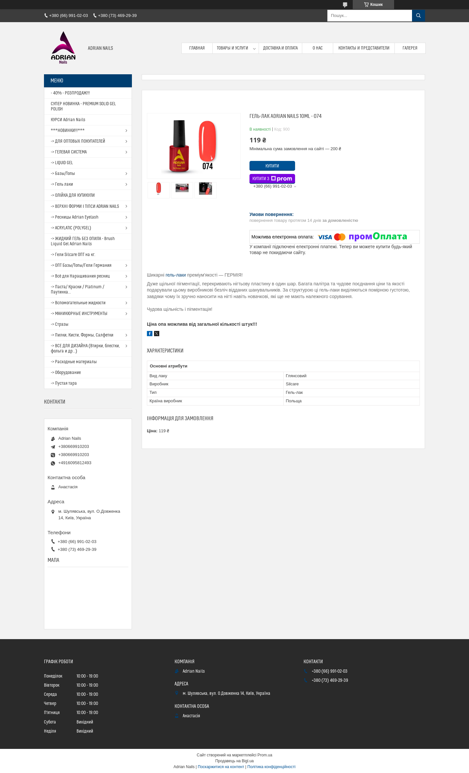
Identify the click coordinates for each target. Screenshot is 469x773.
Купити (272, 166)
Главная (197, 48)
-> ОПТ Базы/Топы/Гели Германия (81, 265)
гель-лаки (175, 275)
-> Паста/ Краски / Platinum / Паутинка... (77, 289)
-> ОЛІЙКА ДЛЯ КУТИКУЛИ (73, 195)
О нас (318, 48)
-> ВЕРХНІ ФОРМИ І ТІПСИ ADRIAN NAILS (85, 206)
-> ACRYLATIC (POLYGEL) (71, 228)
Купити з (272, 179)
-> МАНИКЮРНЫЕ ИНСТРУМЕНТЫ (79, 313)
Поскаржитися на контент (221, 767)
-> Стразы (59, 324)
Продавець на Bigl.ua (234, 761)
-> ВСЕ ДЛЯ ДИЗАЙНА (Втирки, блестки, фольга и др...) (85, 348)
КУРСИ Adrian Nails (68, 119)
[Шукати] (418, 15)
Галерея (410, 48)
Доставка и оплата (280, 48)
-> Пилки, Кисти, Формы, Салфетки (82, 335)
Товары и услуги (232, 48)
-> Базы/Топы (63, 173)
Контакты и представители (364, 48)
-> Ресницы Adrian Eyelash (74, 217)
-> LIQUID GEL (62, 162)
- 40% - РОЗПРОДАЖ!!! (70, 93)
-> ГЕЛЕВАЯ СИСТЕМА (69, 152)
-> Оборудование (66, 372)
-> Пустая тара (64, 383)
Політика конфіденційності (272, 767)
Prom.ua (265, 755)
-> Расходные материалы (74, 362)
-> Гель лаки (62, 184)
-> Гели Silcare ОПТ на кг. (73, 254)
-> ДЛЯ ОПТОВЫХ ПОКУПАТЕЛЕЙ (78, 141)
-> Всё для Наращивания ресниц (80, 276)
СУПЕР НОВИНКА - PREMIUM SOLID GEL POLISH (83, 106)
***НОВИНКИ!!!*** (68, 130)
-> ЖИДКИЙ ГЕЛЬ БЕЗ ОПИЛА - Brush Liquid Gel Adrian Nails (83, 241)
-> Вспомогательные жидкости (78, 303)
